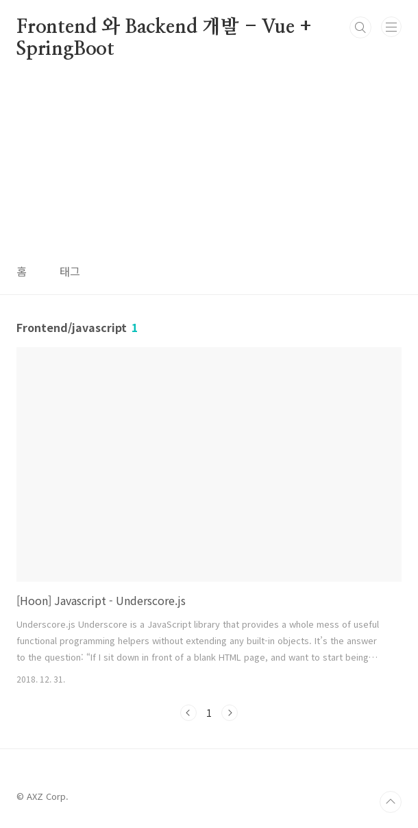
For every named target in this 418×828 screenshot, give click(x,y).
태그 (70, 271)
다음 (229, 713)
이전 (188, 713)
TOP (391, 802)
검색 (360, 27)
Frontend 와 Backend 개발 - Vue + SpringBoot (164, 28)
